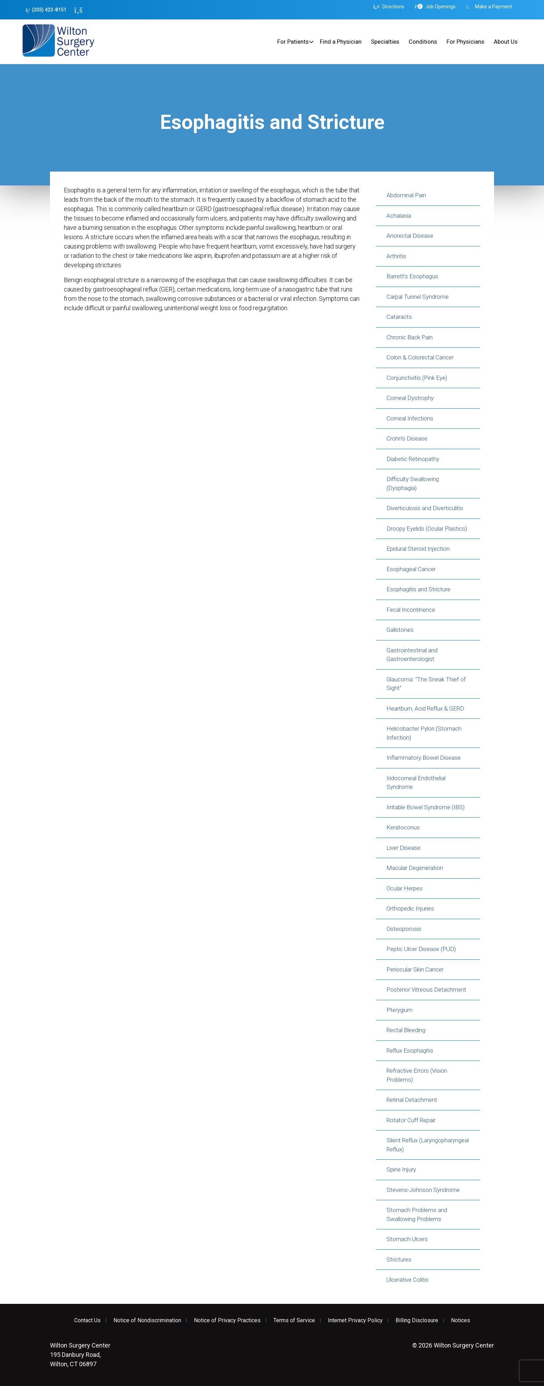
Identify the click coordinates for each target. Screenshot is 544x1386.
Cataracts (399, 316)
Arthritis (396, 256)
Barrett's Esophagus (412, 276)
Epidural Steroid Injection (418, 548)
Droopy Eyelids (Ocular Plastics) (426, 528)
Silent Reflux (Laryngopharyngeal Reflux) (427, 1145)
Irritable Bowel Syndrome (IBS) (425, 807)
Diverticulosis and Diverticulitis (424, 508)
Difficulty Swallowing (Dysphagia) (412, 483)
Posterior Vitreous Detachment (426, 989)
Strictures (398, 1259)
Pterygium (399, 1009)
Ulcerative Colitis (407, 1279)
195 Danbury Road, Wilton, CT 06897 (80, 1355)
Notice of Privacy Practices (227, 1320)
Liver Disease (403, 847)
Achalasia (398, 215)
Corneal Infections (409, 418)
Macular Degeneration (414, 867)
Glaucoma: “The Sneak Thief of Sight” (426, 684)
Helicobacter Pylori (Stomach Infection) (423, 733)
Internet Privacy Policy (355, 1320)
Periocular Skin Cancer (414, 969)
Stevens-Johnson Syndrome (423, 1189)
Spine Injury (401, 1169)
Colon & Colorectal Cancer (419, 357)
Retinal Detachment (411, 1099)
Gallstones (400, 629)
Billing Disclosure (417, 1320)
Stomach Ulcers (407, 1239)
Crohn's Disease (406, 438)
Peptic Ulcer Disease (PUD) (421, 948)
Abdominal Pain (406, 195)
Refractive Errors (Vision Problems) (416, 1075)
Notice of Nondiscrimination (147, 1320)
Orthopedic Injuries (410, 908)
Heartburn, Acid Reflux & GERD (425, 708)
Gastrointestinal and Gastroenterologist (411, 655)
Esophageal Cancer (411, 569)
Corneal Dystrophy (410, 397)
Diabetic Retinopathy (412, 458)
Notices (460, 1320)
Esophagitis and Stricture (418, 589)
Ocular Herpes (404, 888)
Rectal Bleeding (405, 1030)
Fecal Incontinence (410, 609)
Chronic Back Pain (409, 337)
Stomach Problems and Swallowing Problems (416, 1214)
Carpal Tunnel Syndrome (417, 296)
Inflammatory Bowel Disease (423, 757)
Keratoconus (403, 827)
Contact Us (87, 1320)
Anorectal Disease (409, 235)
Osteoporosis (403, 928)
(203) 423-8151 (46, 9)
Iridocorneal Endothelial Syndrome (415, 783)
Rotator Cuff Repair (410, 1120)
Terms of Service (294, 1320)
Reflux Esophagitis (409, 1050)
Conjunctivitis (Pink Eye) (416, 377)
